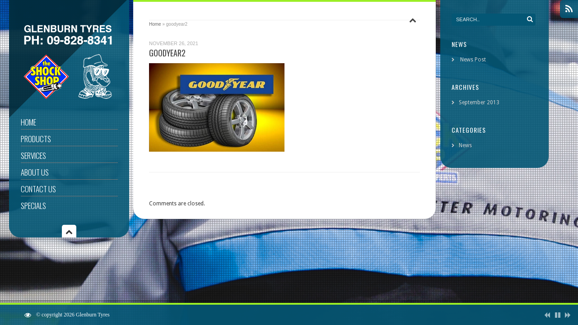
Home (28, 122)
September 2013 (479, 102)
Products (36, 138)
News (465, 145)
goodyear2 (167, 53)
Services (33, 155)
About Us (35, 172)
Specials (33, 205)
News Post (473, 59)
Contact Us (38, 189)
